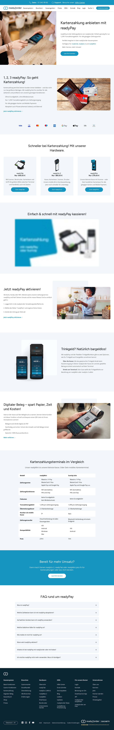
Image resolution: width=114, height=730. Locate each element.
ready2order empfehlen (79, 700)
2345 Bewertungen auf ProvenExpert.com (99, 724)
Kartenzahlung (8, 691)
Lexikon (59, 697)
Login (84, 8)
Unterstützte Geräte (43, 707)
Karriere (95, 688)
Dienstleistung (26, 691)
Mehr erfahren (9, 437)
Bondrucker (43, 703)
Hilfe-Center (61, 684)
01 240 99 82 (38, 2)
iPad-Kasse (42, 700)
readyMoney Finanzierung (61, 707)
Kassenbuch (8, 697)
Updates (60, 700)
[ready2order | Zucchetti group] (95, 721)
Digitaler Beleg (8, 694)
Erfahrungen (25, 697)
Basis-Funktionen (9, 684)
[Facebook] (29, 723)
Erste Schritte (61, 688)
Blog (58, 694)
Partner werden (98, 694)
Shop (78, 8)
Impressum (46, 723)
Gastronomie (25, 684)
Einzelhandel (25, 688)
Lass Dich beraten (69, 53)
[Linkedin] (22, 723)
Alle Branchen (26, 694)
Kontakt (72, 8)
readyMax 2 (43, 694)
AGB (40, 723)
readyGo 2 (82, 44)
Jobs (94, 691)
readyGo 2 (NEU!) (45, 691)
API (76, 697)
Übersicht (42, 684)
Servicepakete (61, 691)
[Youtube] (33, 723)
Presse (95, 697)
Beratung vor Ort (80, 691)
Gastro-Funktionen (10, 688)
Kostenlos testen (103, 8)
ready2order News (63, 703)
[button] (57, 605)
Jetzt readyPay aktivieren (13, 111)
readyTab (75, 44)
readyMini (92, 44)
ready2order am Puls (80, 705)
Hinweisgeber (97, 700)
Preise (60, 8)
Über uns (96, 684)
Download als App (81, 694)
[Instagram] (26, 723)
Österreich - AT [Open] (12, 723)
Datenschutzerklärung (58, 723)
